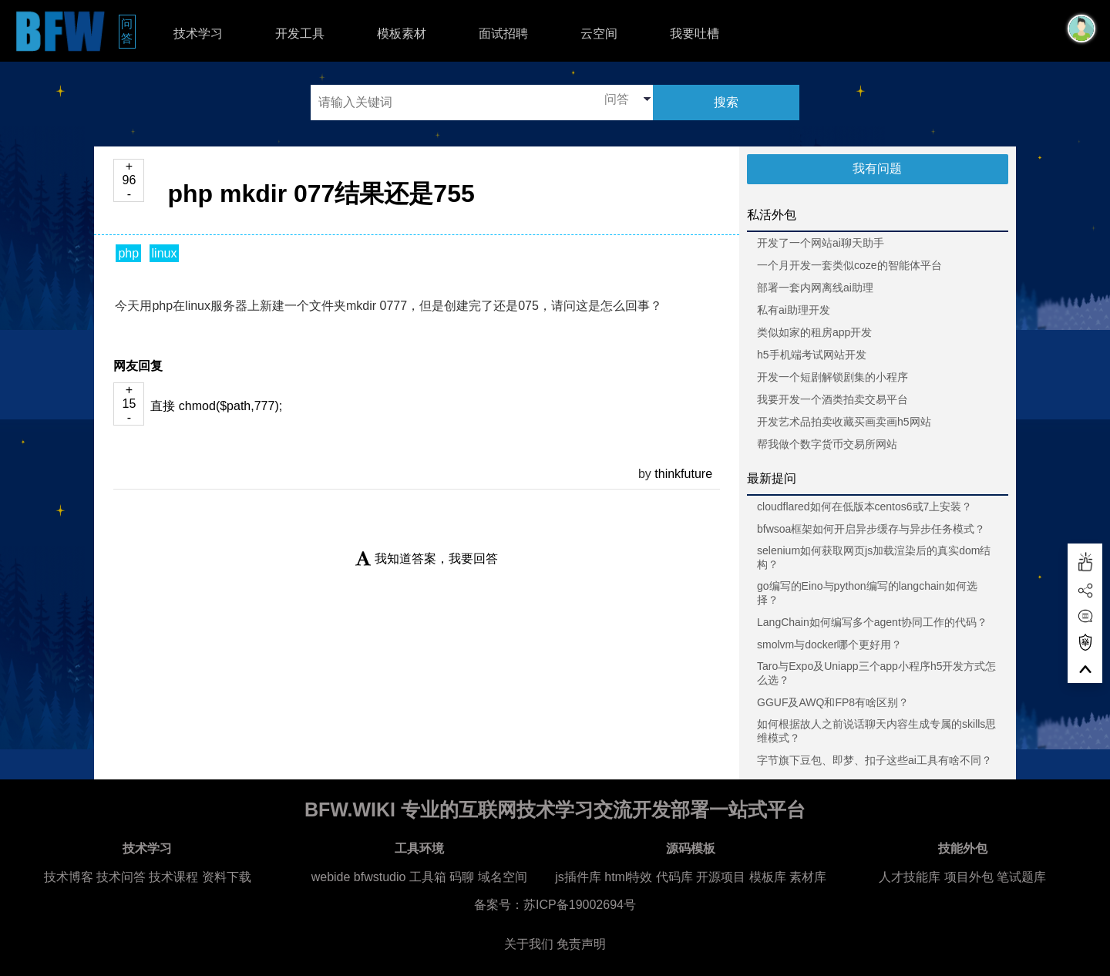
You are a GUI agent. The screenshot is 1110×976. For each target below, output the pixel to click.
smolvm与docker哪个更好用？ (829, 644)
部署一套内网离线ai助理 (815, 287)
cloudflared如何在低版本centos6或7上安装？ (864, 506)
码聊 (461, 876)
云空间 (598, 33)
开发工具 (300, 33)
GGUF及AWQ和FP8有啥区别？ (833, 702)
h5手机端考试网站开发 (811, 354)
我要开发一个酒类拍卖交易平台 (832, 399)
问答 (128, 31)
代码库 (674, 876)
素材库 (807, 876)
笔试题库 (1021, 876)
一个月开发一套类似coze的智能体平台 (849, 265)
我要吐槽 (694, 33)
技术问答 (121, 876)
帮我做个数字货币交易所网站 (827, 444)
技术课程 (173, 876)
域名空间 (502, 876)
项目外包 (969, 876)
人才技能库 (909, 876)
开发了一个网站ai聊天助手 (820, 243)
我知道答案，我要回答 (426, 558)
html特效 (628, 876)
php (128, 253)
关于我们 (528, 944)
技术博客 (68, 876)
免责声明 (581, 944)
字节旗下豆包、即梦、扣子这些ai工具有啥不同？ (874, 760)
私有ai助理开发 (793, 310)
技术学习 (198, 33)
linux (164, 253)
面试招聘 (503, 33)
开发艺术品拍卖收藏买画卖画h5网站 (844, 422)
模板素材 (401, 33)
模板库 (767, 876)
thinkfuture (683, 473)
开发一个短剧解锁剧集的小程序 (832, 377)
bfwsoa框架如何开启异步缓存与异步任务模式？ (871, 529)
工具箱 (427, 876)
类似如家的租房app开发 (814, 332)
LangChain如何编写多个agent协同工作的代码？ (872, 622)
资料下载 (226, 876)
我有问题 (877, 168)
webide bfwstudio (360, 876)
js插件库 (578, 876)
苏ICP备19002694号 (579, 904)
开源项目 (720, 876)
